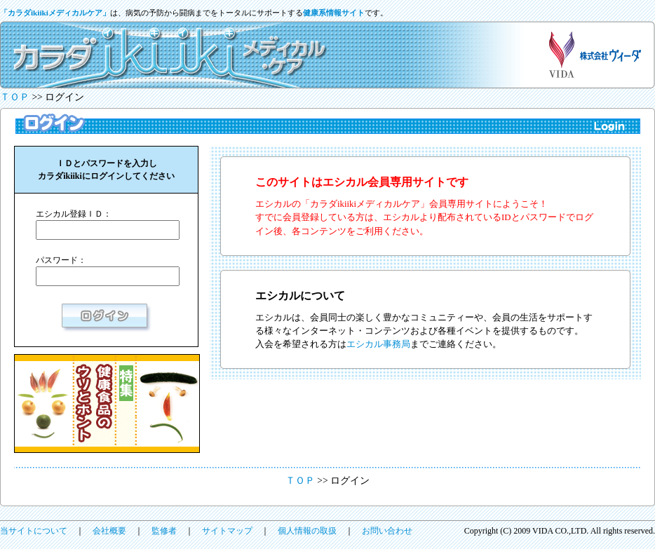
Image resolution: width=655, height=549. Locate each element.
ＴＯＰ (14, 97)
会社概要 (109, 531)
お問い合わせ (387, 531)
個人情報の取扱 (307, 531)
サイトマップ (227, 531)
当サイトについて (33, 531)
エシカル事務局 (378, 344)
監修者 (164, 531)
